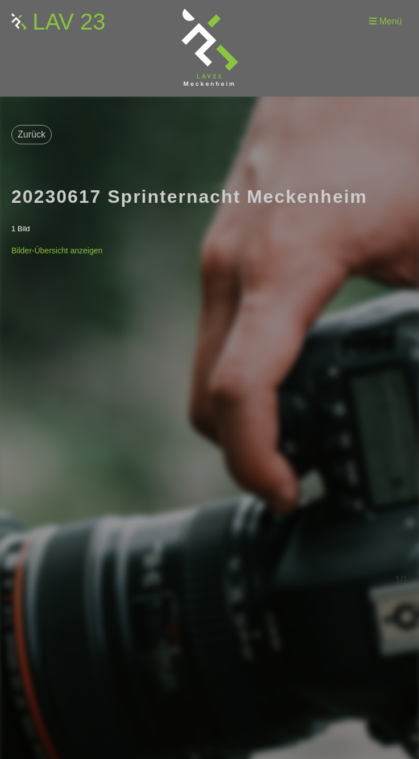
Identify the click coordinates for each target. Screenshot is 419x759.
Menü (385, 21)
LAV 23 (68, 21)
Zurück (31, 134)
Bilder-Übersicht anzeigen (56, 250)
